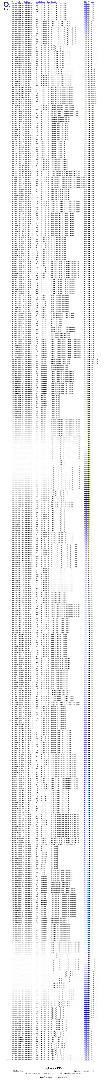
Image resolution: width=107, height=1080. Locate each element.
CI (19, 2)
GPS (85, 2)
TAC (25, 2)
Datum (43, 2)
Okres (48, 2)
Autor (92, 2)
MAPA (86, 4)
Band (28, 2)
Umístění (53, 2)
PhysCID (38, 2)
